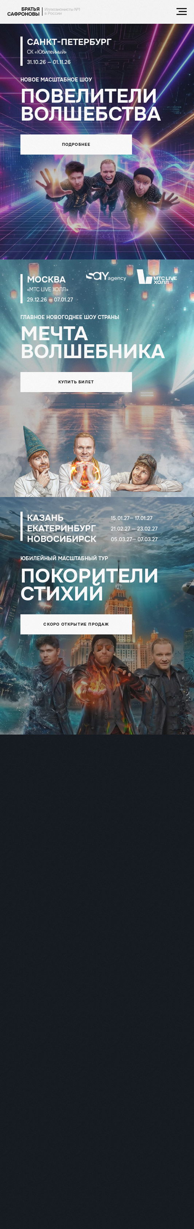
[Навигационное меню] (181, 11)
